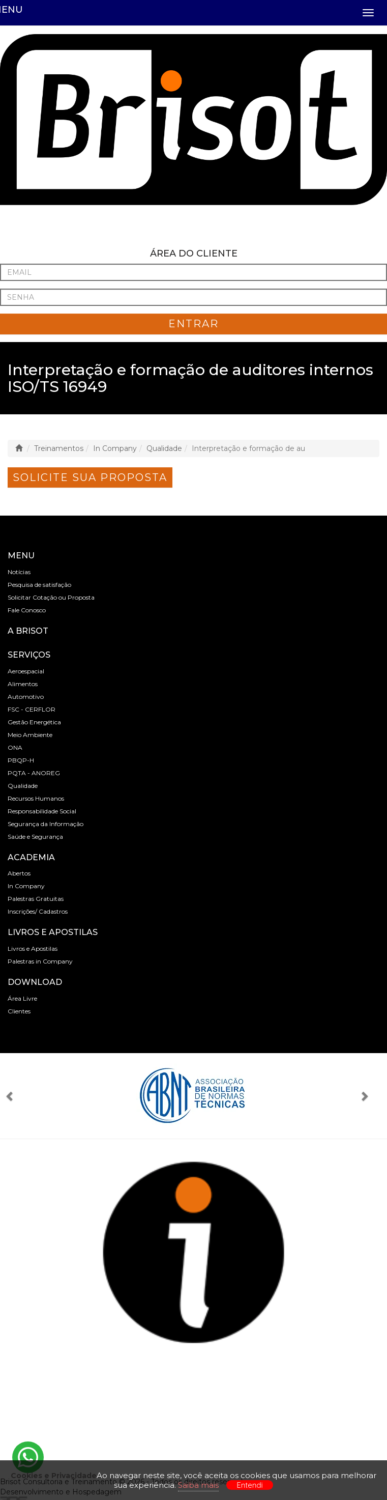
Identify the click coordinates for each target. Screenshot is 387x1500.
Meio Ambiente (30, 735)
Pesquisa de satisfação (39, 584)
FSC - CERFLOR (31, 709)
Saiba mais (198, 1485)
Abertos (19, 873)
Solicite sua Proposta (90, 477)
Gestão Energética (34, 722)
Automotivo (26, 696)
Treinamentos (58, 448)
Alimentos (23, 684)
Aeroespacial (26, 671)
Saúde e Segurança (35, 836)
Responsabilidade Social (42, 811)
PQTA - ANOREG (34, 773)
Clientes (19, 1011)
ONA (15, 747)
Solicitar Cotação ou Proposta (51, 597)
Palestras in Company (40, 961)
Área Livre (22, 998)
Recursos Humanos (36, 798)
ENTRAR (193, 324)
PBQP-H (21, 760)
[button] (14, 1095)
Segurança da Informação (45, 824)
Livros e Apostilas (32, 948)
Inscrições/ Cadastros (38, 911)
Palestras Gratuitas (36, 898)
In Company (115, 448)
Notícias (19, 572)
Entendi (249, 1485)
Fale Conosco (27, 610)
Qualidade (164, 448)
